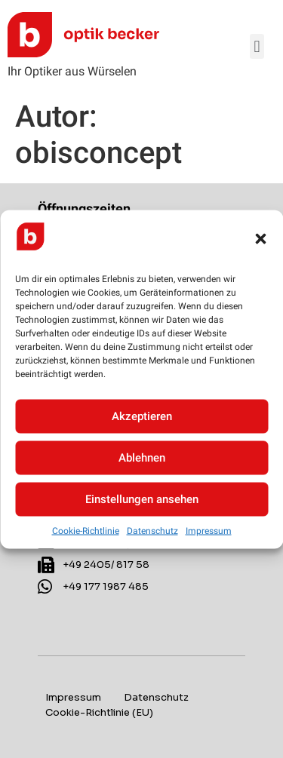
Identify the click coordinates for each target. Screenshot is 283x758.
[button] (260, 239)
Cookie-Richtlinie (85, 530)
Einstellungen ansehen (141, 499)
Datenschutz (152, 530)
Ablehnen (141, 458)
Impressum (209, 530)
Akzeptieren (142, 416)
